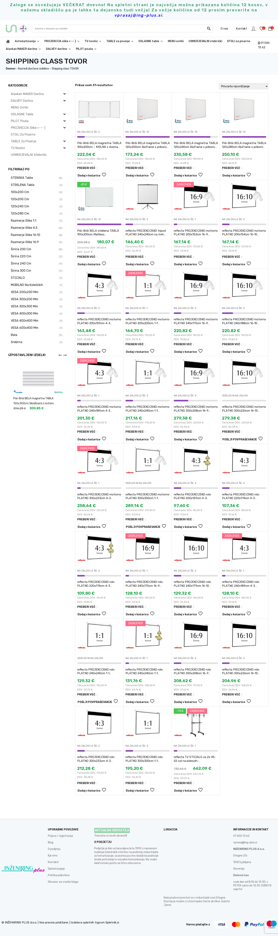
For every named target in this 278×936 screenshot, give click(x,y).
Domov (10, 68)
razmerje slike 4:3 (24, 228)
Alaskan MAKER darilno (23, 49)
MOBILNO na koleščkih (27, 285)
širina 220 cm (21, 256)
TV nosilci (93, 41)
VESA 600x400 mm (24, 328)
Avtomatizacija (27, 41)
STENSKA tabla (22, 178)
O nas (223, 28)
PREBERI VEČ (86, 168)
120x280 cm (20, 213)
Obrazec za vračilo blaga (63, 881)
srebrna (16, 342)
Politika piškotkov (59, 875)
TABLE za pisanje (120, 41)
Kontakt (240, 28)
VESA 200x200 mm (24, 292)
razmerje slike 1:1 (23, 220)
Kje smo (53, 855)
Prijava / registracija (60, 836)
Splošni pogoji (56, 868)
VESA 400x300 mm (24, 313)
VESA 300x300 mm (24, 306)
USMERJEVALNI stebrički (205, 41)
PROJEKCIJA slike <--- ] (62, 41)
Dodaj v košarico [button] (89, 175)
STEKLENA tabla (22, 185)
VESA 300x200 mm (24, 299)
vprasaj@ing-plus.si (245, 842)
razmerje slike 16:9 (25, 242)
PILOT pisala (86, 49)
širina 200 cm (21, 249)
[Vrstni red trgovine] (243, 86)
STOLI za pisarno (238, 41)
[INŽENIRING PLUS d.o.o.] (8, 41)
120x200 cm (20, 199)
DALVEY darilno (58, 49)
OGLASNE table (150, 41)
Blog (50, 842)
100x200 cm (20, 192)
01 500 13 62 (241, 836)
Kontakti (53, 862)
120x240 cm (20, 206)
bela (14, 335)
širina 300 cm (21, 270)
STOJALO (18, 278)
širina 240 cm (21, 263)
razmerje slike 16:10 (25, 235)
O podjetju (54, 849)
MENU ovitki (176, 41)
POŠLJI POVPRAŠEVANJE (239, 439)
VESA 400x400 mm (24, 320)
